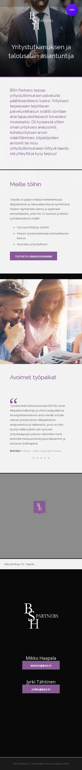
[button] (41, 508)
